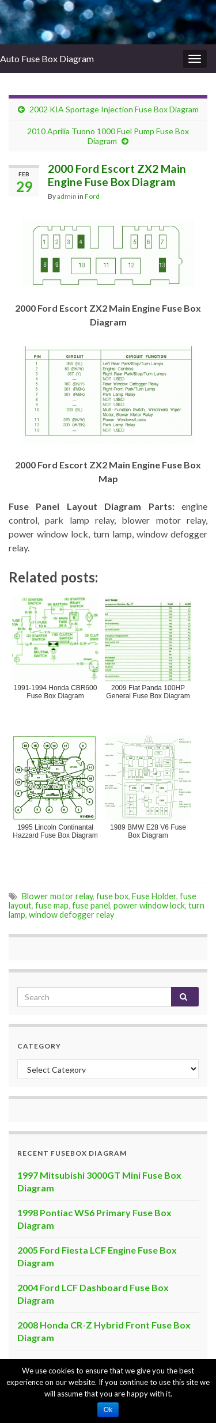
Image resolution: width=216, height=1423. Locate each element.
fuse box (112, 896)
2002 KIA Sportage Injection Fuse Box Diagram (114, 109)
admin (67, 196)
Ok (108, 1410)
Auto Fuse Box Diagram (47, 58)
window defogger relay (71, 914)
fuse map (52, 905)
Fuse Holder (154, 896)
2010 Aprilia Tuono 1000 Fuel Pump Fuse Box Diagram (108, 136)
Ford (92, 196)
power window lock (149, 905)
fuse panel (91, 905)
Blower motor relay (57, 896)
